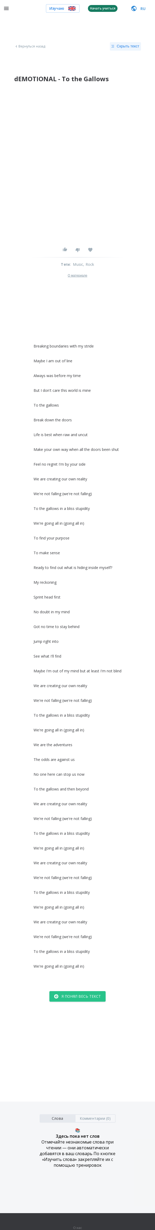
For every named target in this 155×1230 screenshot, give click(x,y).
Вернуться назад (29, 46)
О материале (77, 275)
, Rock (88, 264)
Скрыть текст (125, 46)
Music (78, 264)
